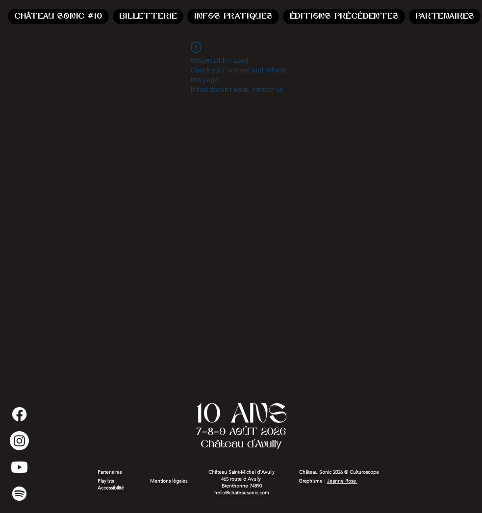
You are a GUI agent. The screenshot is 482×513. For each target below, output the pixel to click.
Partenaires (110, 472)
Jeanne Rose (342, 481)
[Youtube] (19, 467)
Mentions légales (169, 481)
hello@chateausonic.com (241, 492)
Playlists (106, 481)
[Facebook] (19, 414)
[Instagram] (19, 440)
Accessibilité (111, 488)
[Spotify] (19, 493)
